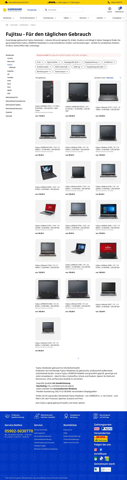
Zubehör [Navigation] (101, 18)
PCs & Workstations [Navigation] (28, 18)
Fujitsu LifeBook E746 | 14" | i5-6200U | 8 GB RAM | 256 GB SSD (78, 149)
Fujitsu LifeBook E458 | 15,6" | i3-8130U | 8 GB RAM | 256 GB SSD (47, 188)
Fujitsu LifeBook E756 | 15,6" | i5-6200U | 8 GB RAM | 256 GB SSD (78, 228)
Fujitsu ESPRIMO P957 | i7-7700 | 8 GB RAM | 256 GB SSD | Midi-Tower (48, 109)
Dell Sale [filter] (9, 116)
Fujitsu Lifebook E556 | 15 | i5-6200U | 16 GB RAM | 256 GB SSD (78, 306)
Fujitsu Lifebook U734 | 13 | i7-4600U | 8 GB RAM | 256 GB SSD (47, 266)
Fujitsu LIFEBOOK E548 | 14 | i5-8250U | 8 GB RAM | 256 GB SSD (48, 306)
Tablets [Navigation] (67, 18)
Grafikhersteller (44, 67)
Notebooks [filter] (10, 55)
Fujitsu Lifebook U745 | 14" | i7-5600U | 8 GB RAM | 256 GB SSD (48, 345)
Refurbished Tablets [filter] (13, 105)
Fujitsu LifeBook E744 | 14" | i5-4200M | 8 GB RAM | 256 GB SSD (108, 188)
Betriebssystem (44, 71)
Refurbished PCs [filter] (12, 97)
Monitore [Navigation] (84, 18)
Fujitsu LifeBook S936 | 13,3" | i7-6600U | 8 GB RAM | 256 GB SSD (108, 228)
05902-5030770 (116, 2)
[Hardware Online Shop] (12, 10)
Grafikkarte (109, 62)
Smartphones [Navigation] (49, 18)
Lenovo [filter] (10, 58)
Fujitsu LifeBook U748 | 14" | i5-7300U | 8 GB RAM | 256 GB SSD (108, 149)
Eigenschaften (53, 62)
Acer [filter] (9, 87)
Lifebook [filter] (12, 67)
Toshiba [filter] (10, 77)
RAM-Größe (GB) (62, 67)
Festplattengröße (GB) (96, 67)
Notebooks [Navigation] (8, 18)
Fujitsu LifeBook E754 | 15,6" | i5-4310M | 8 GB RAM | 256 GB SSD (48, 228)
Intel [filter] (9, 81)
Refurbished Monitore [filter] (14, 108)
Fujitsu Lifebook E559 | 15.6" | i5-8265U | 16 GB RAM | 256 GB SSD (78, 188)
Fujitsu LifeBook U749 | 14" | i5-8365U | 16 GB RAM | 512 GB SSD (78, 267)
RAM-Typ (78, 67)
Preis (40, 62)
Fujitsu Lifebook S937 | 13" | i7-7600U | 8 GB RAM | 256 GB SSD (108, 305)
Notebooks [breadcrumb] (24, 25)
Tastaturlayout (61, 71)
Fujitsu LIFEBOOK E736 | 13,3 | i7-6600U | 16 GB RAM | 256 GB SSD (48, 149)
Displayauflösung (92, 62)
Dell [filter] (8, 93)
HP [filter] (8, 74)
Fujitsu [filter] (9, 65)
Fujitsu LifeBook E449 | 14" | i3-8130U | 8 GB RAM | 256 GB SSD (108, 266)
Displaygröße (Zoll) (72, 62)
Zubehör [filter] (10, 71)
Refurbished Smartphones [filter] (15, 101)
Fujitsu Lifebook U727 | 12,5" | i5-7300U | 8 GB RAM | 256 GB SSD (108, 108)
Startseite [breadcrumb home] (14, 25)
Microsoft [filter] (11, 61)
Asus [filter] (9, 84)
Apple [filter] (9, 90)
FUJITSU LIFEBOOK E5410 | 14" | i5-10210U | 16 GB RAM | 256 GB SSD (77, 109)
